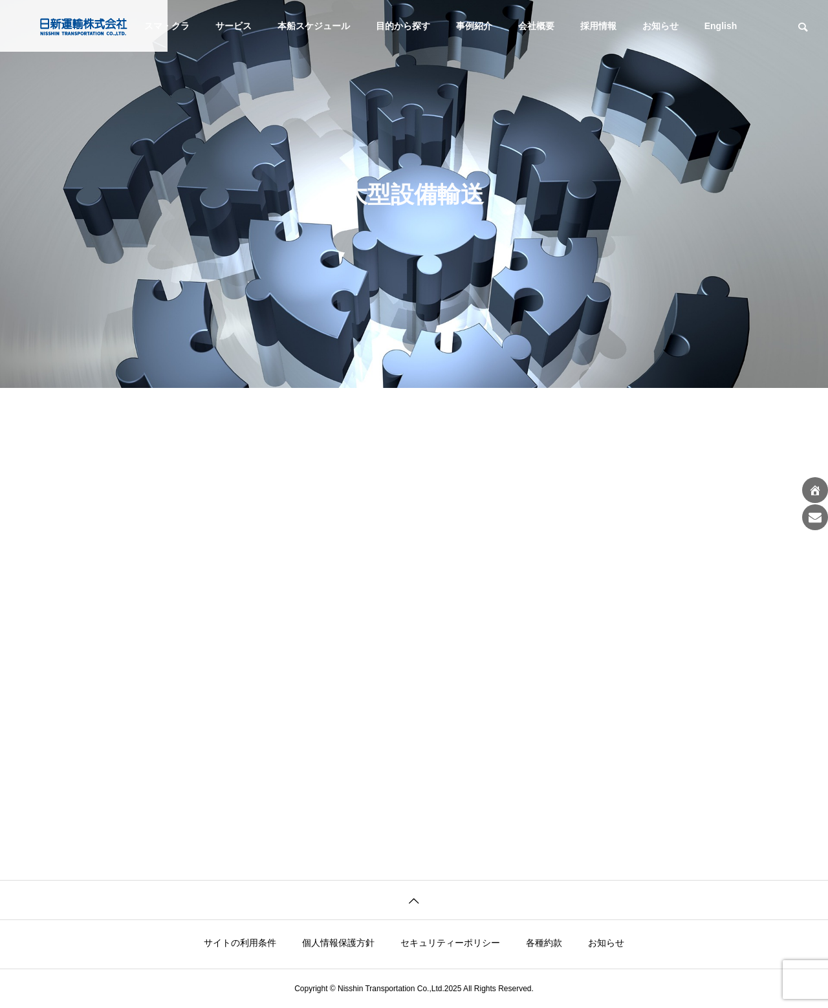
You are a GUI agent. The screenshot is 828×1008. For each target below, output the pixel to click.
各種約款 (544, 943)
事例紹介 (474, 26)
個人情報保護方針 (338, 943)
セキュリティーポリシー (450, 943)
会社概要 (536, 26)
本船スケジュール (314, 26)
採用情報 (598, 26)
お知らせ (660, 26)
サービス (233, 26)
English (720, 26)
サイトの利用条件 (240, 943)
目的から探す (403, 26)
